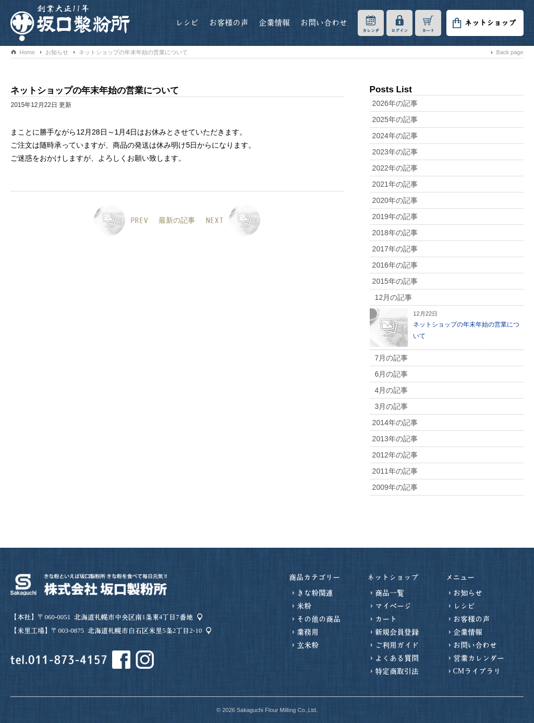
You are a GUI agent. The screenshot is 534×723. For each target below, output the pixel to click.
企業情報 (274, 23)
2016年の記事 (395, 265)
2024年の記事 (395, 135)
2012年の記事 (395, 455)
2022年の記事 (395, 168)
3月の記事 (391, 406)
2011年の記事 (395, 471)
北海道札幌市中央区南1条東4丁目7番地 (133, 617)
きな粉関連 (315, 593)
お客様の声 (228, 23)
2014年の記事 (395, 422)
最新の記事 (177, 220)
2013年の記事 (395, 439)
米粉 (304, 606)
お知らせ (149, 66)
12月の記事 (393, 297)
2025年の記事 (395, 119)
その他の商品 (319, 619)
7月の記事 (391, 358)
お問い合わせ (323, 23)
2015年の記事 (395, 281)
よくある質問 (397, 658)
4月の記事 (391, 390)
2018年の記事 (395, 232)
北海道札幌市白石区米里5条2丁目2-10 (145, 630)
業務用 (308, 632)
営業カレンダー (478, 658)
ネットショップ (490, 23)
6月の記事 (391, 374)
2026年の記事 (395, 103)
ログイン (399, 30)
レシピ (187, 23)
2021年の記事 (395, 184)
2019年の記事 (395, 216)
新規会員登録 (397, 632)
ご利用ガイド (397, 645)
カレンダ (370, 30)
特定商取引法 (397, 671)
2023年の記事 (395, 152)
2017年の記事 (395, 249)
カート (428, 30)
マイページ (393, 606)
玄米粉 (308, 645)
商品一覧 (389, 593)
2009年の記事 (395, 487)
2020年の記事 (395, 200)
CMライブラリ (477, 671)
